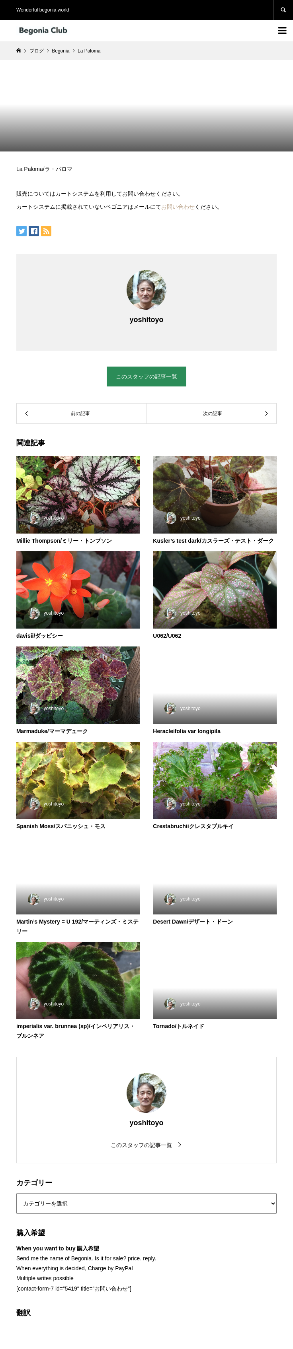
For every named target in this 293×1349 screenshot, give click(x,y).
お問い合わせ (178, 207)
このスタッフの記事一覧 (146, 376)
